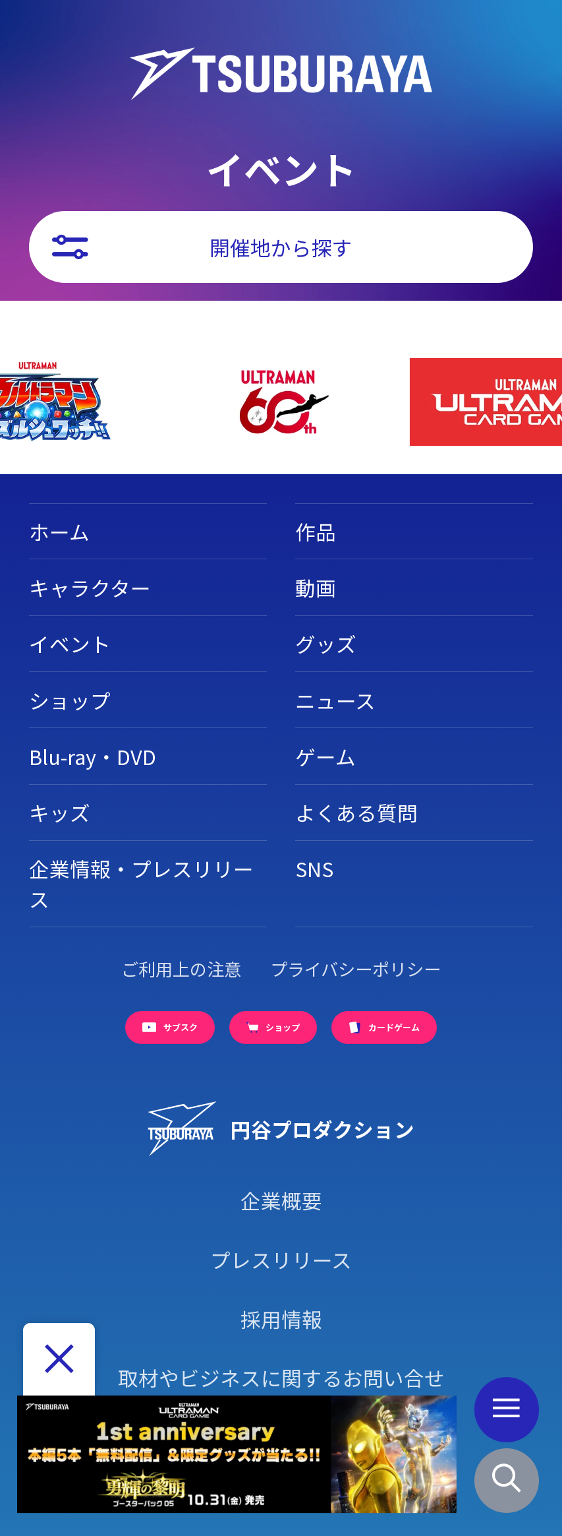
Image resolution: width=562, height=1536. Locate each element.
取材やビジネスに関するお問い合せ (281, 1377)
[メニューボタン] (506, 1409)
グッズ (325, 643)
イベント (70, 643)
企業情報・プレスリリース (141, 883)
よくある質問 (356, 812)
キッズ (59, 812)
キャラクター (90, 587)
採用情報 (281, 1319)
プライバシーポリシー (355, 968)
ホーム (59, 531)
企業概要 (281, 1200)
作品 (315, 531)
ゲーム (325, 756)
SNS (314, 868)
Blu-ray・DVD (92, 756)
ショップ (70, 700)
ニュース (335, 700)
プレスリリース (281, 1259)
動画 (315, 587)
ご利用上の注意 (181, 968)
